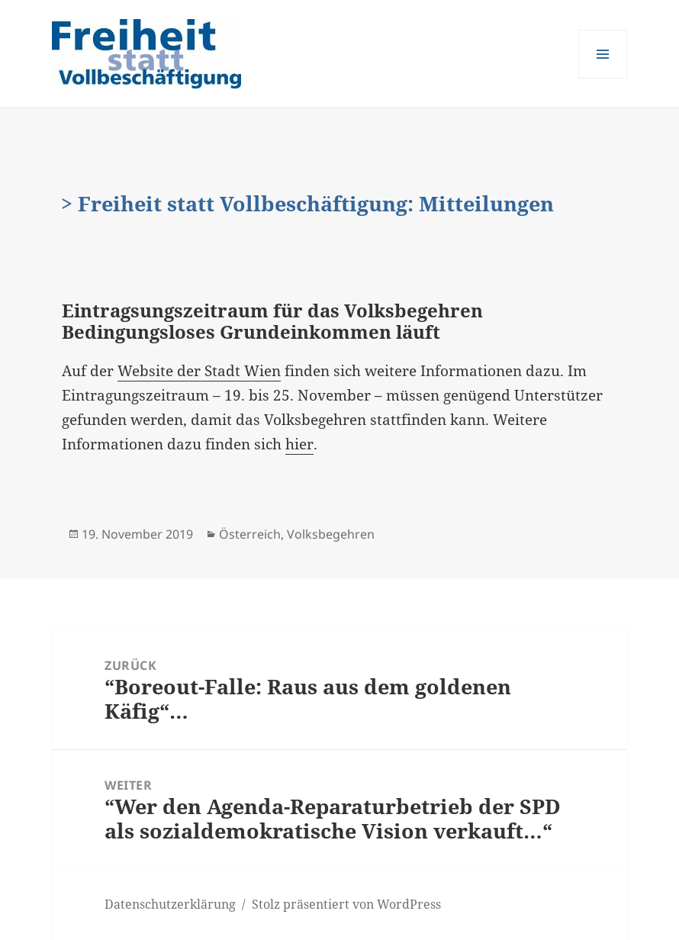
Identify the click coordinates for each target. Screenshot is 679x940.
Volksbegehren (331, 534)
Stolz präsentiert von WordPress (346, 904)
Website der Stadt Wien (199, 371)
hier (299, 444)
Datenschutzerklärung (170, 904)
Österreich (250, 534)
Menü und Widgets (603, 78)
